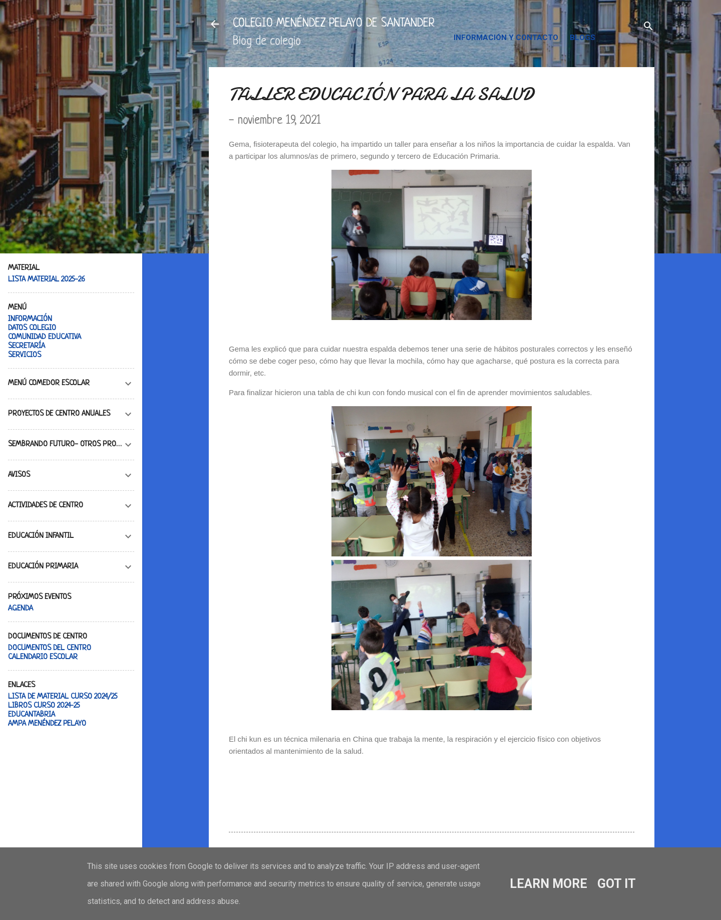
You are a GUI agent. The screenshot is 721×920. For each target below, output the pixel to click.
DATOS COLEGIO (32, 328)
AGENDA (20, 608)
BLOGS (582, 37)
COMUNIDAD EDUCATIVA (44, 337)
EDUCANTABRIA (31, 715)
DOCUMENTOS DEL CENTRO (49, 648)
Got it (616, 883)
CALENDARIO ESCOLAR (43, 657)
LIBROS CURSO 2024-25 (44, 706)
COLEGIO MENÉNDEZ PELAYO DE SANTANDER (334, 24)
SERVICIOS (24, 355)
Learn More (548, 883)
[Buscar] (648, 27)
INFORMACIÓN (30, 319)
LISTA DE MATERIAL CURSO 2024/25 (62, 697)
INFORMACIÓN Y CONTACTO (506, 37)
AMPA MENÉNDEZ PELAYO (47, 724)
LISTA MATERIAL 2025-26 (46, 279)
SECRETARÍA (26, 346)
